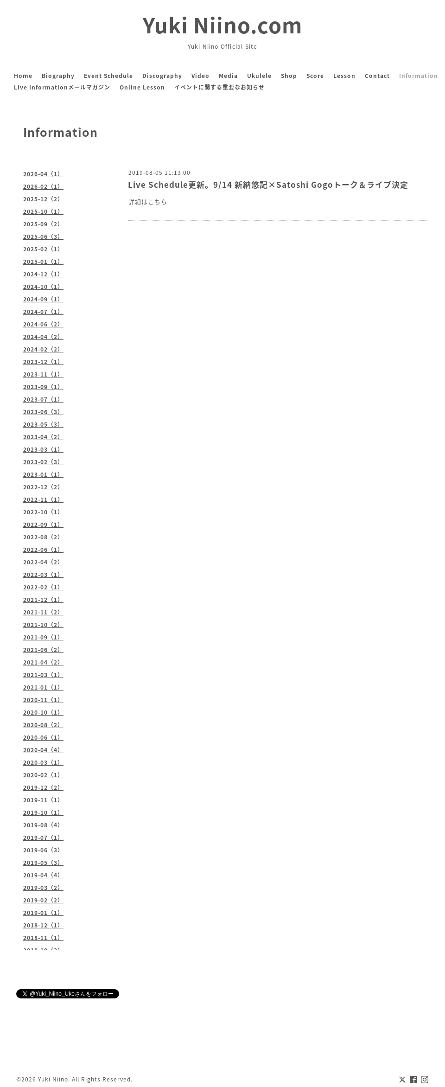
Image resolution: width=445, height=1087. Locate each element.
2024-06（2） (43, 324)
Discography (162, 75)
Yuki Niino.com (222, 24)
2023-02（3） (43, 462)
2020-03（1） (43, 762)
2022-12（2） (43, 487)
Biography (58, 75)
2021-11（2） (43, 612)
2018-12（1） (43, 925)
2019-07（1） (43, 837)
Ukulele (259, 75)
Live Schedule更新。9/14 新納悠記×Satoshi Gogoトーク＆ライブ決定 (268, 184)
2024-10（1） (43, 286)
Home (23, 75)
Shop (289, 75)
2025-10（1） (43, 211)
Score (315, 75)
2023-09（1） (43, 387)
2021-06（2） (43, 650)
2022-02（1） (43, 587)
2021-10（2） (43, 624)
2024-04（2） (43, 336)
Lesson (344, 75)
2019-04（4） (43, 875)
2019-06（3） (43, 850)
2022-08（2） (43, 537)
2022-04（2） (43, 562)
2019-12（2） (43, 787)
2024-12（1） (43, 274)
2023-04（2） (43, 437)
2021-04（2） (43, 662)
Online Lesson (142, 87)
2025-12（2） (43, 199)
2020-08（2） (43, 725)
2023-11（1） (43, 374)
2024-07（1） (43, 311)
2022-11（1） (43, 499)
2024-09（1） (43, 299)
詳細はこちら (147, 201)
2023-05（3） (43, 424)
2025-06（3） (43, 236)
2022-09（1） (43, 524)
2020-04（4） (43, 750)
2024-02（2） (43, 349)
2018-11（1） (43, 938)
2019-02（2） (43, 900)
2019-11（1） (43, 800)
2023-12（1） (43, 362)
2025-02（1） (43, 249)
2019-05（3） (43, 862)
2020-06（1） (43, 737)
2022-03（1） (43, 574)
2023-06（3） (43, 412)
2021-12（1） (43, 599)
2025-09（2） (43, 224)
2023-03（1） (43, 449)
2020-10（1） (43, 712)
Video (200, 75)
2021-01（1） (43, 687)
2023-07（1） (43, 399)
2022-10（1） (43, 512)
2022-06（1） (43, 549)
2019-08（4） (43, 825)
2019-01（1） (43, 912)
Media (228, 75)
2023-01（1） (43, 474)
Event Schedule (108, 75)
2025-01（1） (43, 261)
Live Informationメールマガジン (62, 87)
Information (418, 75)
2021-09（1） (43, 637)
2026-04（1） (43, 174)
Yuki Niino (53, 1079)
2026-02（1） (43, 186)
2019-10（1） (43, 812)
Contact (377, 75)
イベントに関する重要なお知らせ (219, 87)
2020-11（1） (43, 700)
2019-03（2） (43, 887)
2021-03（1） (43, 675)
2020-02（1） (43, 775)
